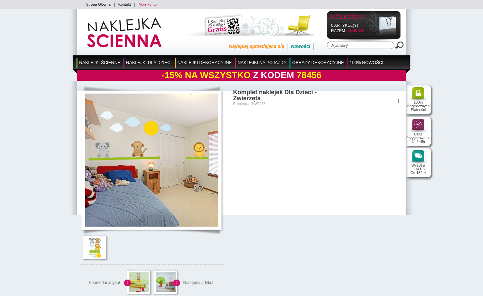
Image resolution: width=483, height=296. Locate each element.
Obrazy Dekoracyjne (318, 62)
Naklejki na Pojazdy (261, 62)
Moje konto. (148, 4)
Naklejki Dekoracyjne (204, 62)
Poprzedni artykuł (104, 282)
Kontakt (124, 4)
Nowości (300, 46)
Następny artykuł (198, 282)
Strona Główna (98, 4)
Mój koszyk (348, 17)
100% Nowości (366, 62)
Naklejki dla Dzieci (149, 62)
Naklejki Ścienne (99, 62)
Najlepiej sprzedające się (256, 46)
